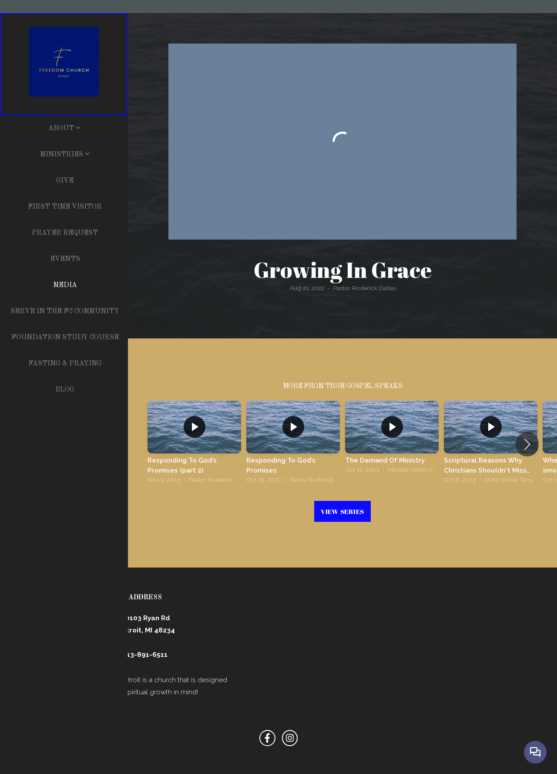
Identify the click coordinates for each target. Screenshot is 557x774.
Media (65, 285)
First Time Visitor (65, 206)
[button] (527, 444)
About (64, 128)
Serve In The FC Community (64, 311)
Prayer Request (65, 233)
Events (65, 259)
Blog (64, 389)
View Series (342, 511)
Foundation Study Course (65, 337)
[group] (194, 444)
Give (65, 180)
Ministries (65, 154)
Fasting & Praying (65, 363)
